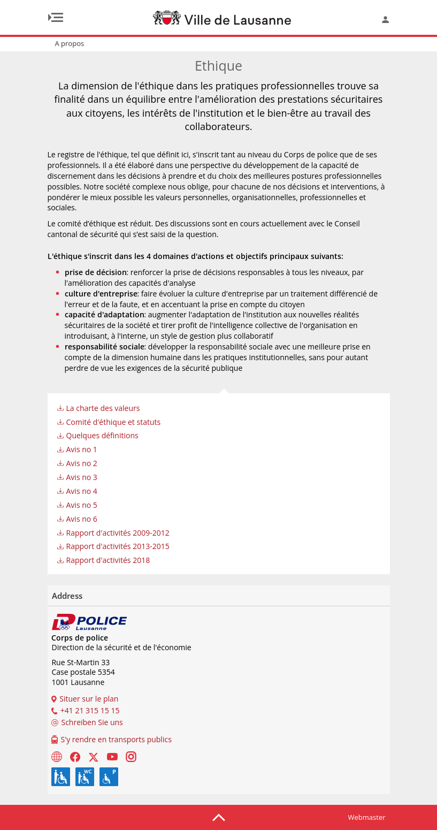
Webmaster (367, 817)
